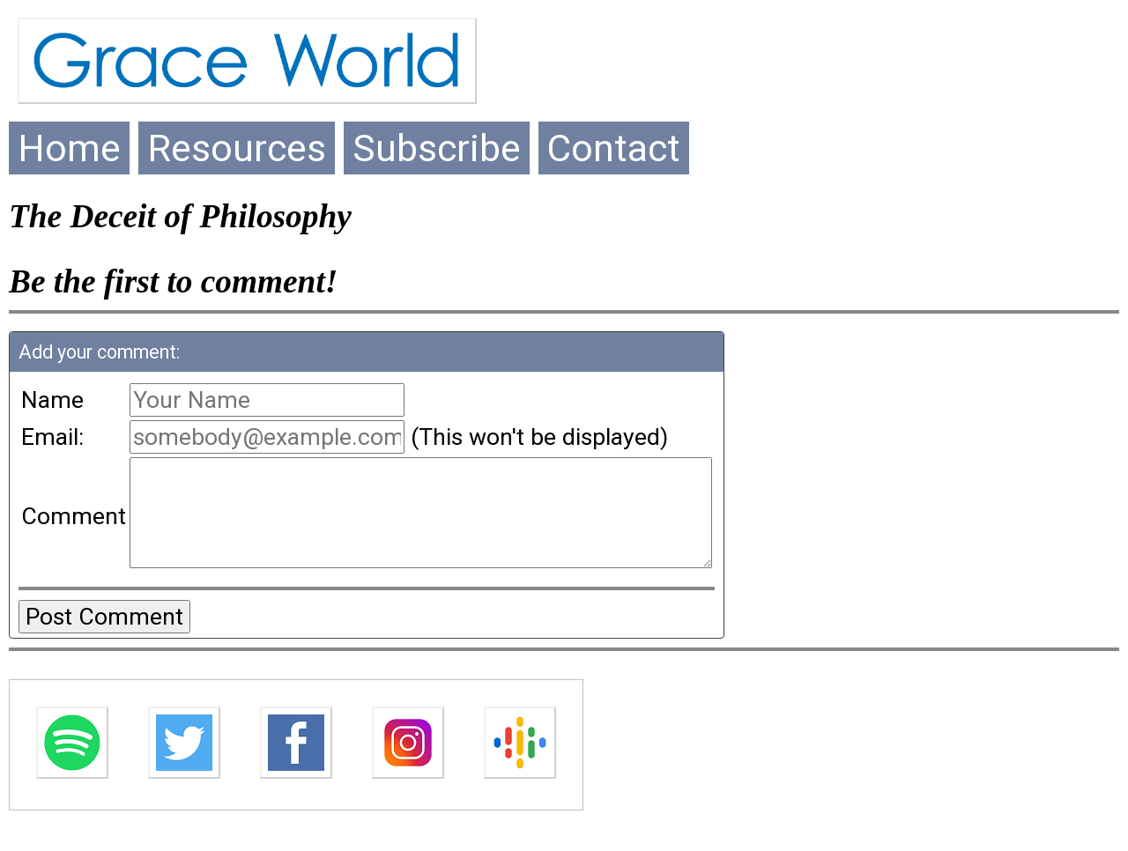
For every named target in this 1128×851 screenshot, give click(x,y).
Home (69, 148)
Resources (236, 148)
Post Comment (104, 638)
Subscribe (436, 148)
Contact (613, 148)
